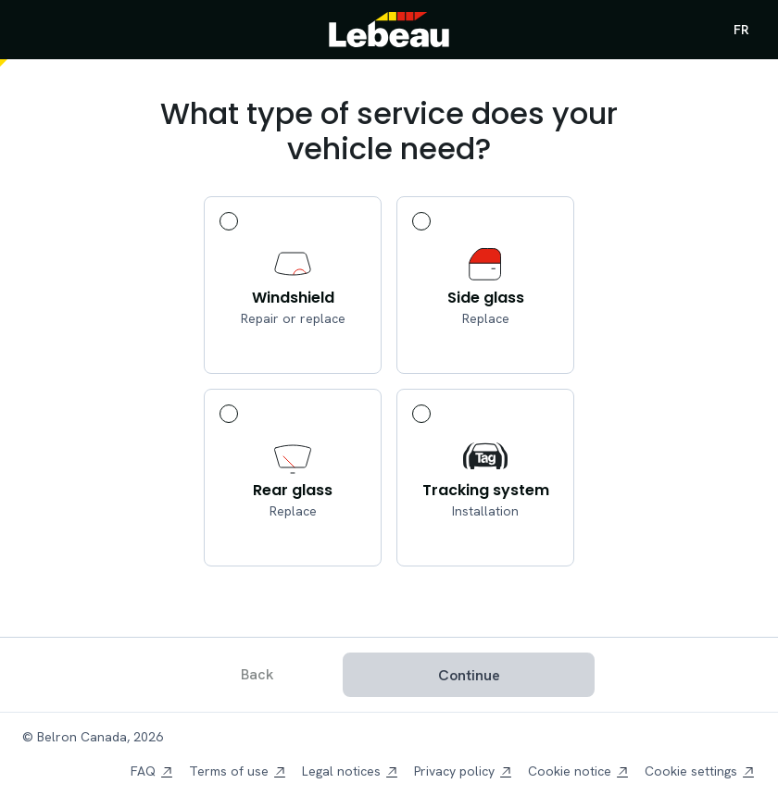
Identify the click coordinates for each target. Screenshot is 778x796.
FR (741, 29)
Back (257, 674)
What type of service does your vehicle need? (389, 131)
